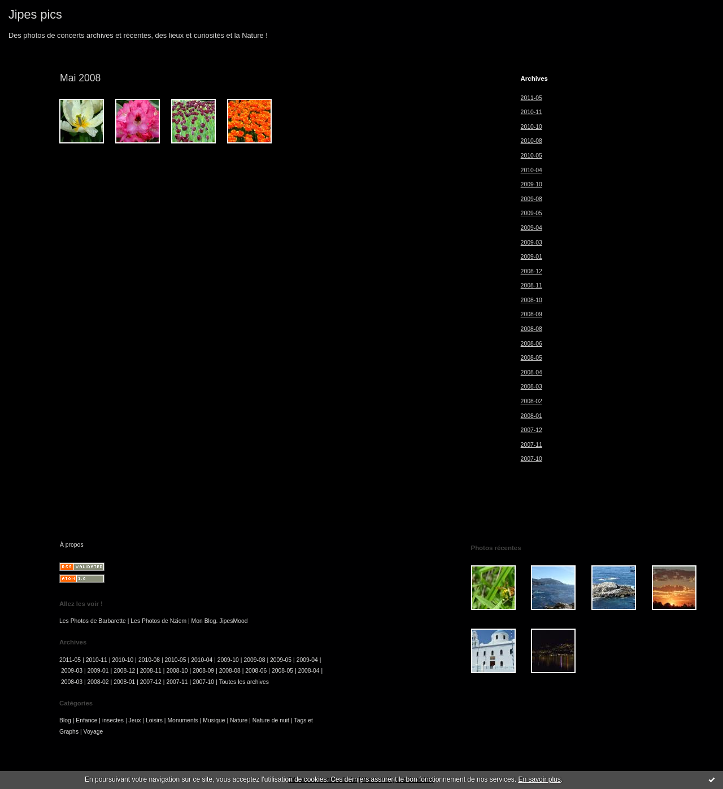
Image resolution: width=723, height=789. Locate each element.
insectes (113, 720)
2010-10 (531, 127)
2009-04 (531, 228)
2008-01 (531, 416)
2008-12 (531, 271)
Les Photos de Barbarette (92, 621)
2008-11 (531, 285)
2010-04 (531, 170)
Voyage (93, 732)
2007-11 (531, 445)
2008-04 (531, 372)
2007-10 (531, 459)
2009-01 (531, 257)
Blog (65, 720)
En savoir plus (539, 779)
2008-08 (531, 329)
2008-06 (531, 344)
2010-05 (531, 155)
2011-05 (531, 98)
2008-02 (531, 401)
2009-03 (531, 242)
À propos (72, 545)
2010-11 (531, 112)
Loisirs (154, 720)
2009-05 (531, 213)
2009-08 (531, 199)
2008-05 (531, 358)
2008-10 (531, 300)
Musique (214, 720)
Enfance (86, 720)
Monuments (182, 720)
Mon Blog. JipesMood (219, 621)
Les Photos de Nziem (158, 621)
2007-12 (531, 430)
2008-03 (531, 386)
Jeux (135, 720)
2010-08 (531, 141)
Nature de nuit (270, 720)
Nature (238, 720)
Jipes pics (35, 14)
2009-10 (531, 184)
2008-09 (531, 314)
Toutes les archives (244, 682)
